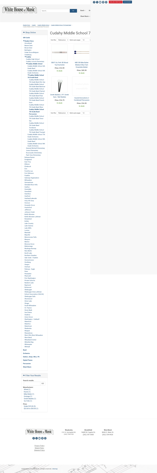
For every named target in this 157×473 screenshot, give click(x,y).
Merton (27, 242)
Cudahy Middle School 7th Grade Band (61, 25)
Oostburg (28, 262)
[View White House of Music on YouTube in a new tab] (28, 2)
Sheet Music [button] (85, 16)
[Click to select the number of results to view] (86, 40)
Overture (27, 267)
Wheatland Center (30, 340)
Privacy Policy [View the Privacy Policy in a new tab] (39, 446)
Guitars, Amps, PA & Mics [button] (110, 10)
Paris (26, 271)
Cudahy (34, 25)
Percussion (27, 363)
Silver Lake (28, 301)
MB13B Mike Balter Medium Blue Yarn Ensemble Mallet (81, 65)
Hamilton (28, 194)
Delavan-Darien (30, 157)
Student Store (127, 1)
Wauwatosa (28, 333)
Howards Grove (30, 205)
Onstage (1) (28, 396)
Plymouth (28, 276)
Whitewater (28, 344)
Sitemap (55, 469)
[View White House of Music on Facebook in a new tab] (22, 2)
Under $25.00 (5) (30, 406)
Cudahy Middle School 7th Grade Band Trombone (36, 125)
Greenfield (28, 191)
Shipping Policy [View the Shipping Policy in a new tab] (39, 450)
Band (24, 350)
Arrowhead (28, 43)
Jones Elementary (32, 150)
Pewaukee (28, 274)
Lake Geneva (29, 226)
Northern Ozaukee (31, 255)
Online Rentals (44, 2)
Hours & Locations (111, 1)
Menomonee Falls (31, 237)
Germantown (29, 182)
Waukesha (28, 328)
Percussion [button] (139, 10)
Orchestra (26, 353)
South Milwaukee (30, 305)
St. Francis (28, 308)
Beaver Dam (29, 45)
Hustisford (28, 207)
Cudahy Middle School (43, 25)
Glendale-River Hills (31, 185)
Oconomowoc (29, 260)
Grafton (27, 187)
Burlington (28, 50)
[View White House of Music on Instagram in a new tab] (34, 2)
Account (56, 2)
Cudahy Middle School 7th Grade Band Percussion (36, 112)
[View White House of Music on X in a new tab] (25, 2)
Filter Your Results (32, 375)
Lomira (27, 230)
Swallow (27, 315)
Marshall (27, 232)
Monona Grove (29, 244)
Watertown (28, 326)
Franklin (27, 175)
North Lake (28, 253)
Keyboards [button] (127, 10)
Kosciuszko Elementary (34, 153)
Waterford (28, 321)
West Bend (28, 337)
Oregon (27, 264)
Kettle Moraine (29, 214)
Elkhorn (27, 164)
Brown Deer (28, 48)
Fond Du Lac (29, 171)
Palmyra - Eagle (30, 269)
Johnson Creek (30, 212)
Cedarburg (28, 55)
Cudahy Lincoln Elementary (35, 61)
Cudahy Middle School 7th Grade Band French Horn (36, 100)
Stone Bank (28, 310)
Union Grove (29, 317)
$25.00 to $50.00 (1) (31, 408)
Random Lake (29, 283)
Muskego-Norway (30, 248)
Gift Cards (26, 38)
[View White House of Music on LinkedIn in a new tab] (31, 2)
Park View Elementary (33, 155)
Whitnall (27, 347)
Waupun (27, 331)
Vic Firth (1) (28, 401)
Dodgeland (28, 159)
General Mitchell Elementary (35, 148)
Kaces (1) (27, 392)
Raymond (28, 285)
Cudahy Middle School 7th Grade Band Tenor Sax (36, 118)
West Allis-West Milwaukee (34, 335)
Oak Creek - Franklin (31, 258)
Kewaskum (28, 219)
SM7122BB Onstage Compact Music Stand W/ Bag (126, 65)
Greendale (28, 189)
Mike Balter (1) (29, 394)
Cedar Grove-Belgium (32, 52)
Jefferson (28, 210)
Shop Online (29, 32)
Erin (26, 169)
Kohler (27, 221)
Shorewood (28, 299)
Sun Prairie (28, 312)
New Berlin (28, 251)
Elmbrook (28, 166)
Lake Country (29, 223)
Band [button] (82, 10)
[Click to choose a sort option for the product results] (62, 40)
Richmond (28, 287)
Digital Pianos (27, 360)
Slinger (27, 303)
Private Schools (30, 280)
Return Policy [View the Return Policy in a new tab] (39, 448)
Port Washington (30, 278)
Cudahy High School (33, 59)
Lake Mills (28, 228)
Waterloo (28, 324)
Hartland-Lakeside (31, 198)
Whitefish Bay (29, 342)
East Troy (28, 162)
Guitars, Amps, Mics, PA (31, 357)
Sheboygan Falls (30, 296)
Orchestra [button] (93, 10)
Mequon (27, 239)
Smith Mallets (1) (30, 399)
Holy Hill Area (29, 201)
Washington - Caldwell (32, 319)
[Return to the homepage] (19, 9)
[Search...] (55, 11)
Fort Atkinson (29, 173)
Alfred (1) (27, 389)
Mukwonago (29, 246)
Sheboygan (28, 290)
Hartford (27, 196)
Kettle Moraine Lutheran (33, 217)
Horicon (27, 203)
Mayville (27, 235)
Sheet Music (27, 367)
